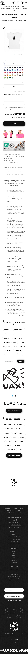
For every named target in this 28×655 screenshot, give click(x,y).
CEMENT (7, 67)
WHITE (14, 10)
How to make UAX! (14, 572)
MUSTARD (12, 75)
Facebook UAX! (5, 610)
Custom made (11, 513)
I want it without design (19, 92)
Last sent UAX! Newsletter (14, 600)
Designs (7, 508)
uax (4, 6)
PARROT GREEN (7, 78)
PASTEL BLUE (15, 70)
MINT (12, 78)
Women (14, 556)
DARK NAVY (20, 67)
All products (16, 6)
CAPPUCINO (17, 75)
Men (14, 553)
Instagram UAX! (14, 610)
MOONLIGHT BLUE (5, 70)
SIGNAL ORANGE (7, 75)
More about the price (18, 117)
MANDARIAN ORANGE (22, 73)
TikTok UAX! (22, 610)
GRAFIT (12, 67)
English (16, 640)
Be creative (14, 562)
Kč (12, 642)
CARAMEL (15, 75)
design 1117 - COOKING (21, 8)
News (21, 508)
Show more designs (14, 411)
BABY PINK (22, 70)
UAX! (11, 634)
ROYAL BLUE (7, 70)
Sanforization (10, 212)
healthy (12, 237)
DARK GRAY (10, 67)
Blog (19, 513)
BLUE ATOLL (12, 70)
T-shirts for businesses (14, 576)
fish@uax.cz (16, 522)
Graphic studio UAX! (14, 579)
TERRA (20, 73)
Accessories (14, 560)
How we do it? (11, 510)
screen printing (10, 249)
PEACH (5, 75)
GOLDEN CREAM (10, 75)
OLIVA (22, 75)
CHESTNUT (20, 75)
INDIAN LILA (10, 73)
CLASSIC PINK (7, 73)
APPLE (5, 78)
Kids (14, 558)
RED (12, 73)
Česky (11, 640)
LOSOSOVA (5, 73)
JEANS (17, 67)
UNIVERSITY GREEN (10, 78)
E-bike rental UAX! (14, 581)
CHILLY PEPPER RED (15, 73)
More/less (21, 315)
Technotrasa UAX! (18, 616)
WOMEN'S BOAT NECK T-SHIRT (7, 8)
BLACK (15, 67)
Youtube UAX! (9, 616)
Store (19, 510)
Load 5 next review (14, 455)
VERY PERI (17, 70)
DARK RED (17, 73)
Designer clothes (14, 570)
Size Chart (22, 83)
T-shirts (22, 6)
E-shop (15, 508)
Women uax (9, 6)
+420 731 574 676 (16, 525)
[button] (23, 134)
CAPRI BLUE (10, 70)
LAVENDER (20, 70)
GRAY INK (22, 67)
